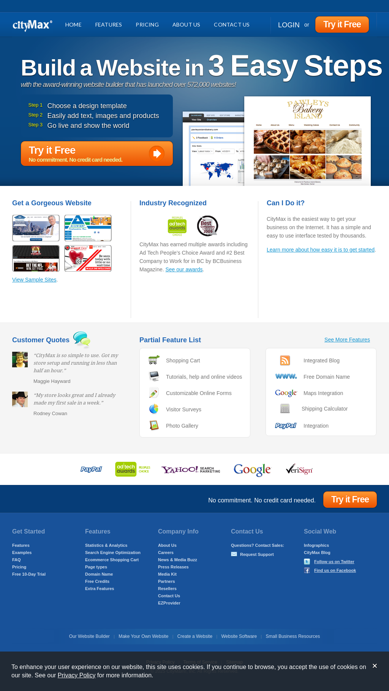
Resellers (167, 588)
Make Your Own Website (143, 636)
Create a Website (195, 636)
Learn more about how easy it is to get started (321, 250)
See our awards (183, 269)
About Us (186, 24)
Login (289, 25)
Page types (96, 567)
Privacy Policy (77, 675)
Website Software (239, 636)
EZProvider (169, 603)
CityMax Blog (317, 552)
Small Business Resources (293, 636)
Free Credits (97, 581)
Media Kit (167, 574)
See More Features (347, 340)
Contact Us (232, 24)
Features (108, 24)
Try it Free (342, 24)
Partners (166, 581)
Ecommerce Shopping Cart (112, 559)
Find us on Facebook (335, 570)
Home (73, 24)
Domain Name (99, 574)
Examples (22, 552)
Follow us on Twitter (334, 561)
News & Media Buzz (177, 559)
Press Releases (173, 567)
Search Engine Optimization (113, 552)
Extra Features (99, 588)
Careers (166, 552)
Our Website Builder (89, 636)
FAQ (16, 559)
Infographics (316, 545)
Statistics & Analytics (106, 545)
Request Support (257, 554)
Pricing (147, 24)
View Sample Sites (34, 280)
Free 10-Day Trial (29, 574)
